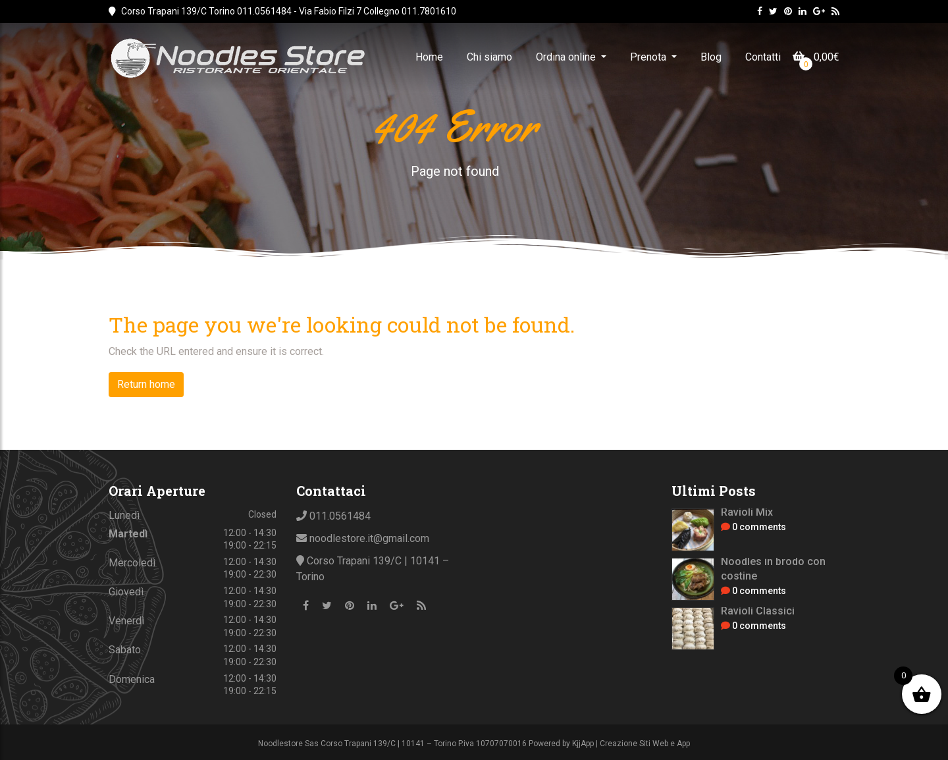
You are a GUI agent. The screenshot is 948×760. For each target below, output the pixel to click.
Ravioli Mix (747, 512)
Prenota (649, 57)
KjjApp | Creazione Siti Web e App (631, 743)
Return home (146, 384)
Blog (711, 57)
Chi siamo (489, 57)
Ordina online (567, 57)
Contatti (763, 57)
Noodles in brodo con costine (773, 568)
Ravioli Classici (758, 611)
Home (429, 57)
